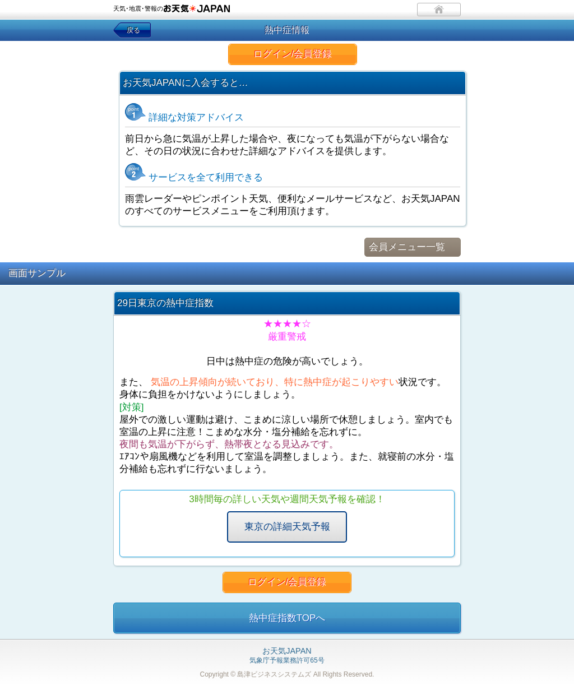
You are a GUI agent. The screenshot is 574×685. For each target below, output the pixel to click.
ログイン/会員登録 (292, 54)
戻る (133, 30)
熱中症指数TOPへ (287, 618)
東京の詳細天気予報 (287, 526)
